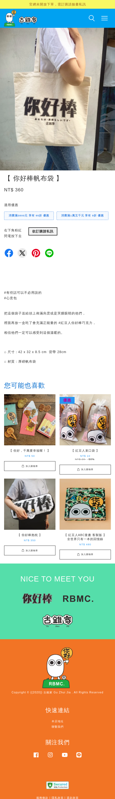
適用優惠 (11, 205)
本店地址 (58, 721)
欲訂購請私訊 (43, 231)
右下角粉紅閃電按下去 (13, 233)
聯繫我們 (58, 726)
